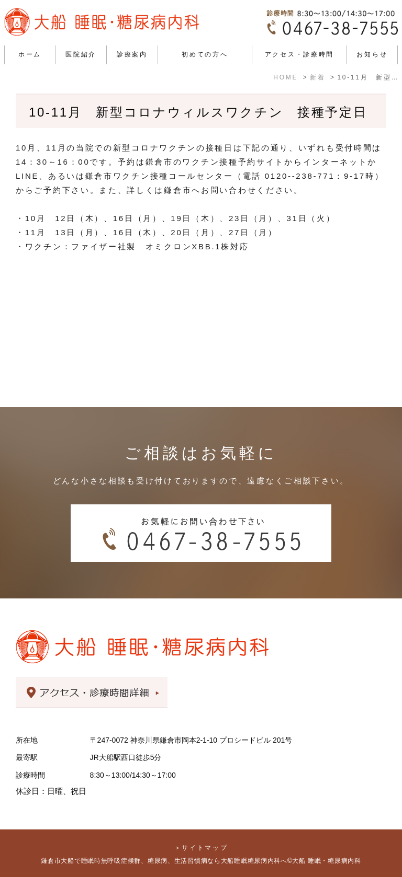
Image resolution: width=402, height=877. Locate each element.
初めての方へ (205, 54)
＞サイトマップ (201, 847)
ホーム (29, 54)
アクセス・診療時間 (299, 54)
